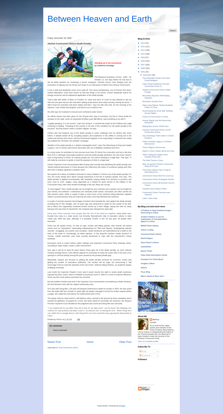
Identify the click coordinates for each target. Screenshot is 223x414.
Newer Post (54, 342)
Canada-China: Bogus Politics (154, 189)
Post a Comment (60, 330)
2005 (143, 72)
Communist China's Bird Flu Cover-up (157, 176)
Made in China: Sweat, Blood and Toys (158, 151)
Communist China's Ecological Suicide (158, 179)
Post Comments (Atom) (68, 348)
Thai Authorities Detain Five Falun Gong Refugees (156, 79)
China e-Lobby (147, 230)
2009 (143, 57)
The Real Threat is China (152, 160)
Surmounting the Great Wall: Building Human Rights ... (157, 112)
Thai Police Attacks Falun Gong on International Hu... (156, 171)
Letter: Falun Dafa (149, 198)
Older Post (125, 342)
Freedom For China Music (152, 259)
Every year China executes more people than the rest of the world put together (81, 213)
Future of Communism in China (155, 117)
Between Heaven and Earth (100, 19)
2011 (143, 50)
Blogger (122, 406)
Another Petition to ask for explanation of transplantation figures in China (154, 219)
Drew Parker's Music (150, 242)
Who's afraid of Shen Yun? (152, 276)
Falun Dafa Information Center (154, 255)
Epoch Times (146, 251)
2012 (143, 46)
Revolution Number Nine (152, 101)
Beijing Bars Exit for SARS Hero (155, 126)
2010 (143, 54)
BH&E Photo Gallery (150, 226)
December (147, 75)
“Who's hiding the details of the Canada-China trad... (155, 156)
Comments (145, 356)
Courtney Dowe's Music (151, 234)
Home (90, 342)
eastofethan (146, 247)
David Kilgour (147, 238)
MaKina (156, 319)
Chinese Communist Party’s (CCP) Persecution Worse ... (156, 131)
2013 (143, 43)
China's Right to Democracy (153, 147)
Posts (143, 351)
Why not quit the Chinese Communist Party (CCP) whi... (157, 165)
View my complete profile (148, 341)
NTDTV (144, 268)
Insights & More (148, 263)
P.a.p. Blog (145, 272)
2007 (143, 65)
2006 (143, 68)
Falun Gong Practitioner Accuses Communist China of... (155, 85)
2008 (143, 61)
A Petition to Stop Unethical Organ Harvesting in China (156, 211)
